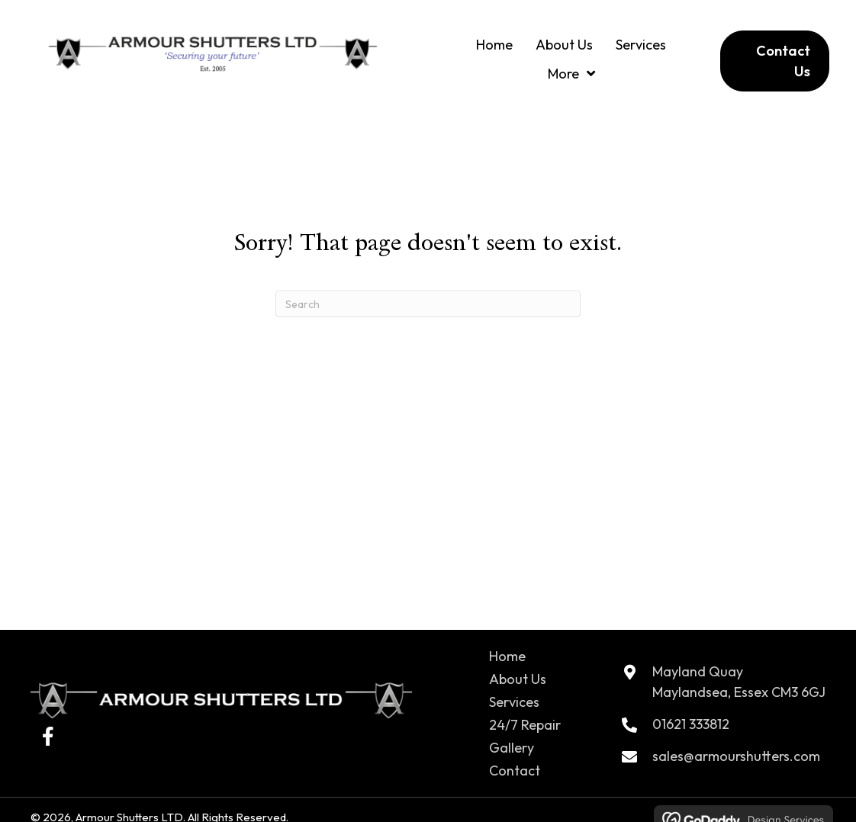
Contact (514, 770)
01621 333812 (690, 724)
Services (514, 702)
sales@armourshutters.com (736, 756)
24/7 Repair (525, 725)
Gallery (511, 747)
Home (507, 656)
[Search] (428, 304)
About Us (517, 679)
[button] (47, 736)
